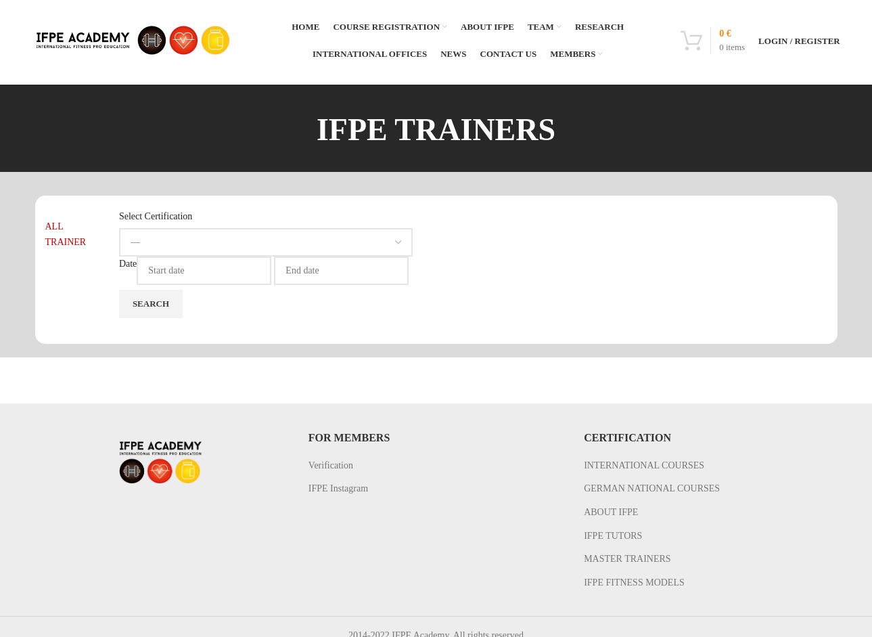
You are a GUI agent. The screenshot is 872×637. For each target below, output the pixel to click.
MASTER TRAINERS (627, 559)
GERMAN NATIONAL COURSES (652, 488)
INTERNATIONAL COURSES (644, 465)
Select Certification (155, 216)
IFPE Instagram (338, 488)
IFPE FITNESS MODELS (634, 582)
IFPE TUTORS (613, 536)
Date (128, 264)
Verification (330, 465)
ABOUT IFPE (611, 512)
